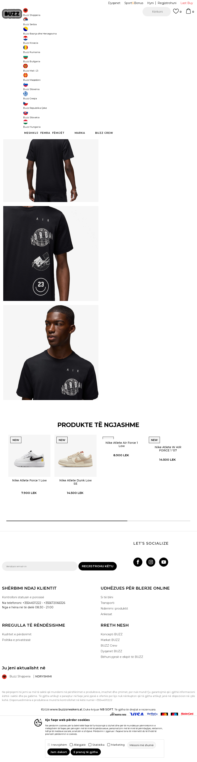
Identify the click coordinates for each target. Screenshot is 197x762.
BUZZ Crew (109, 688)
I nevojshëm (59, 744)
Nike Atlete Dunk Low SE (75, 521)
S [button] (136, 73)
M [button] (121, 73)
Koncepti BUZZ (112, 677)
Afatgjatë (80, 744)
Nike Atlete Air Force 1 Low (121, 483)
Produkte (33, 32)
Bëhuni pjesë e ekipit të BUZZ (122, 699)
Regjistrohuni (167, 3)
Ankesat (106, 656)
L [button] (106, 73)
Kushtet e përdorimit (16, 677)
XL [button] (151, 73)
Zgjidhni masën (111, 66)
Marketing (118, 744)
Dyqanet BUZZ (111, 694)
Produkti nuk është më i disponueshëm (147, 92)
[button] (157, 11)
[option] (98, 22)
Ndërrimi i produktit (114, 651)
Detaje (169, 122)
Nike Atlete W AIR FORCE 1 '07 (168, 488)
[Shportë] (190, 13)
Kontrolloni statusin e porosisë (23, 640)
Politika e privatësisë (16, 682)
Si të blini (107, 640)
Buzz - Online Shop (13, 32)
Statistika (98, 744)
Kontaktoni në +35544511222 (75, 22)
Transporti (107, 645)
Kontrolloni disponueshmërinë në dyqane (144, 135)
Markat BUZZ (110, 682)
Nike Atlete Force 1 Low (28, 520)
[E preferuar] (177, 13)
